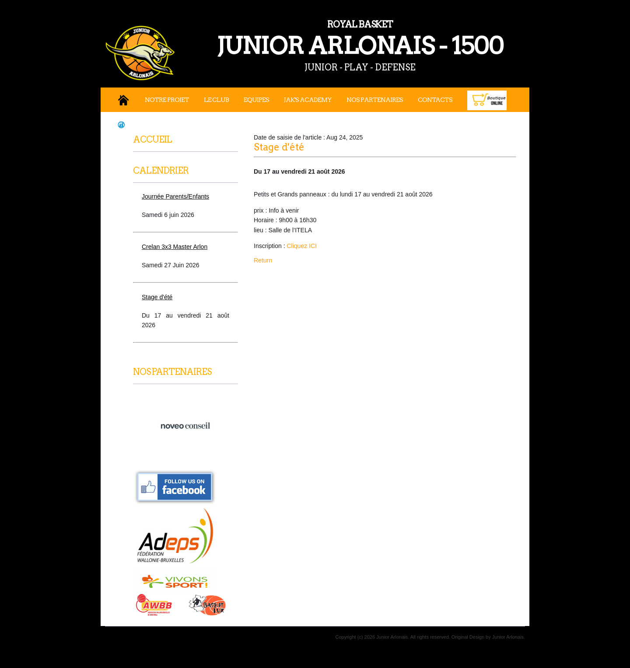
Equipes (256, 99)
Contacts (435, 99)
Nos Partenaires (374, 99)
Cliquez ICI (301, 245)
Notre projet (167, 99)
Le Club (216, 99)
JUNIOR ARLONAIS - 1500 (319, 38)
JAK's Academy (308, 99)
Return (263, 260)
